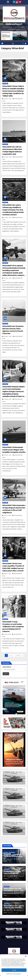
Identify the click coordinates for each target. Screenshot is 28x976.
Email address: (7, 667)
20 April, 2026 (8, 156)
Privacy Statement (17, 973)
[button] (26, 956)
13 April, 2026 (8, 455)
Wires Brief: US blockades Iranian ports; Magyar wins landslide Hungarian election (14, 449)
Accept (14, 970)
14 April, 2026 (8, 399)
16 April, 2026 (8, 278)
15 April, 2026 (8, 336)
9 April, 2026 (7, 515)
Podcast (6, 852)
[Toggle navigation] (13, 43)
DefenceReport (14, 24)
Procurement (12, 852)
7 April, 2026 (7, 634)
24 (18, 655)
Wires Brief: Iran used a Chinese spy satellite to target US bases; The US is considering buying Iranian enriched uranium (13, 210)
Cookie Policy (9, 973)
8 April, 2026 (7, 573)
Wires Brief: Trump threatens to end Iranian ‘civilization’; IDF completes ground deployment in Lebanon (13, 626)
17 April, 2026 (8, 217)
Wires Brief (5, 83)
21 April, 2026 (8, 98)
